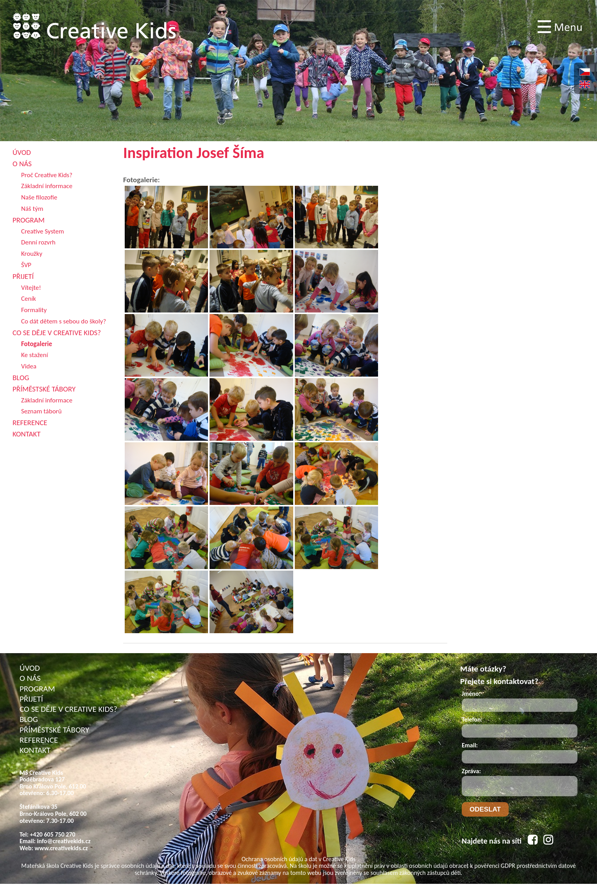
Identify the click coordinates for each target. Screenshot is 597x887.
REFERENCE (39, 740)
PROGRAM (37, 689)
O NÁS (30, 678)
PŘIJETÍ (31, 699)
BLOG (29, 719)
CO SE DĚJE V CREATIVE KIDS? (68, 709)
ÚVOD (30, 668)
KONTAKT (35, 750)
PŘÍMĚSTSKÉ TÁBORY (54, 730)
